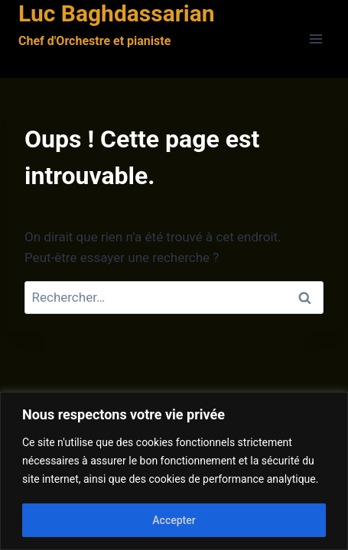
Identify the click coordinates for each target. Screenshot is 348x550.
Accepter (173, 520)
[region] (174, 471)
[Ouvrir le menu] (315, 39)
